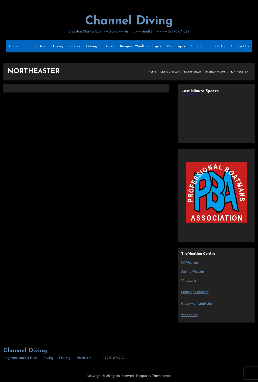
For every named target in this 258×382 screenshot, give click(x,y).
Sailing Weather (193, 272)
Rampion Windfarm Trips (139, 46)
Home (13, 46)
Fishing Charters (99, 46)
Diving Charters (65, 46)
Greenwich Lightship (197, 303)
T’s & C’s (218, 46)
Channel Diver (35, 46)
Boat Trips (175, 46)
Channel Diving (129, 21)
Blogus (141, 376)
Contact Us (240, 46)
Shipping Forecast (195, 292)
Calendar (198, 46)
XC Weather (190, 263)
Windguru (188, 280)
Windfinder (189, 315)
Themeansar (161, 376)
